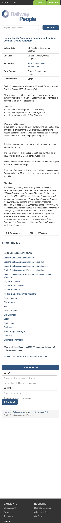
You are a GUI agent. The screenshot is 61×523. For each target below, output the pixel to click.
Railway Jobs (19, 412)
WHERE (8, 388)
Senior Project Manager (14, 331)
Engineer (8, 327)
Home (6, 412)
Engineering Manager (13, 340)
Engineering (9, 323)
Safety (6, 319)
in (30, 39)
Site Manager (10, 302)
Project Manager (11, 298)
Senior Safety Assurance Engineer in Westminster (26, 266)
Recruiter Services (42, 508)
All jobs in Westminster (14, 286)
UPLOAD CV (53, 2)
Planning (8, 336)
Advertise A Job (41, 512)
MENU (5, 2)
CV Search (39, 516)
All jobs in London (12, 281)
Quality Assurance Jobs (38, 412)
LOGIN (40, 2)
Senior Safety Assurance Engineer (19, 258)
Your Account (10, 508)
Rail (5, 306)
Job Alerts (8, 516)
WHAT (7, 373)
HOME (14, 2)
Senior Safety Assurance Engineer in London (24, 262)
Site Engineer (10, 315)
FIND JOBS (10, 402)
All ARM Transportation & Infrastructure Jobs (25, 356)
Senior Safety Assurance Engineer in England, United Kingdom (27, 275)
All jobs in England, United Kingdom (20, 294)
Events (7, 512)
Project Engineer (11, 311)
